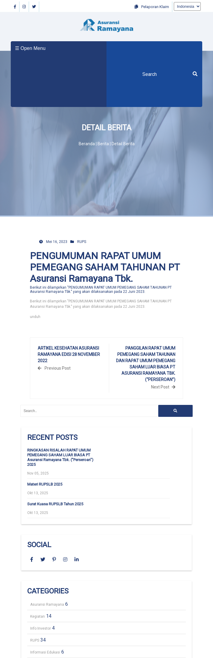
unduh (35, 317)
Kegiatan (37, 616)
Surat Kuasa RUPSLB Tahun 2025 (55, 504)
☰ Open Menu (30, 48)
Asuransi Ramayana (47, 604)
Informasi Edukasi (45, 652)
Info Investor (40, 628)
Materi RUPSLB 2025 (44, 484)
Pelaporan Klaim (152, 6)
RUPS (81, 242)
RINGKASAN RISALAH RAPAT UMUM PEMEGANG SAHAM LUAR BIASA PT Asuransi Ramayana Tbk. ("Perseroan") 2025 (60, 457)
